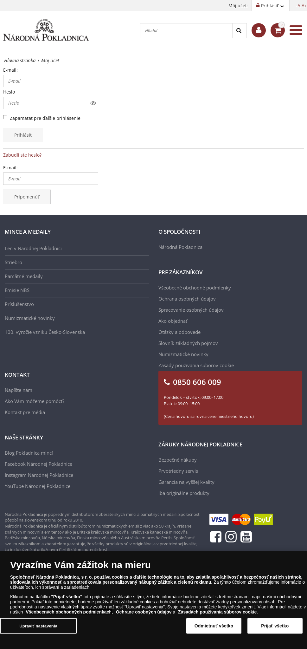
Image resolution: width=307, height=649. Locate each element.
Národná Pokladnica (180, 247)
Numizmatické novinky (30, 318)
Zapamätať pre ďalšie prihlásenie (45, 118)
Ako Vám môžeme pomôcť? (34, 401)
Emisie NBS (17, 290)
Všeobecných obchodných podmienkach (69, 617)
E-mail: (10, 70)
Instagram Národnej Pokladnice (39, 475)
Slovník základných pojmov (188, 343)
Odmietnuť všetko (214, 630)
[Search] (239, 30)
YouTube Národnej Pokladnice (37, 486)
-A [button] (298, 6)
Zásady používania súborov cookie (196, 365)
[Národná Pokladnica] (46, 30)
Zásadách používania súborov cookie (217, 617)
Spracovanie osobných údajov (191, 310)
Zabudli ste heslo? (22, 155)
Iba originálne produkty (183, 493)
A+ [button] (304, 6)
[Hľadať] (186, 30)
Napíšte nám (18, 390)
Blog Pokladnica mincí (29, 453)
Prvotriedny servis (178, 471)
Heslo (9, 92)
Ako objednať (172, 321)
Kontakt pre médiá (25, 412)
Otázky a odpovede (179, 332)
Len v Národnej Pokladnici (33, 248)
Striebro (13, 262)
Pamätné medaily (24, 276)
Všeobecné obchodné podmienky (194, 287)
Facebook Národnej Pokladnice (38, 464)
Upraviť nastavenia (38, 631)
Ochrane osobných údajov (144, 617)
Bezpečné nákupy (177, 460)
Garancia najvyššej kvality (186, 482)
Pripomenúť (26, 197)
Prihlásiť (23, 135)
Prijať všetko (275, 630)
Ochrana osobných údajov (187, 298)
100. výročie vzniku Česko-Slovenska (45, 332)
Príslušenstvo (19, 304)
